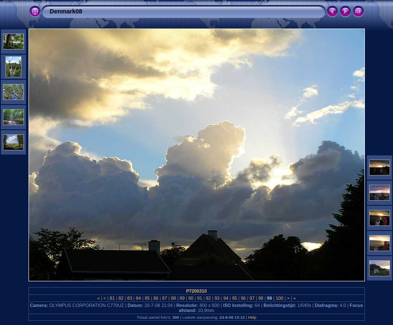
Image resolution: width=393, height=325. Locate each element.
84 (138, 298)
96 (243, 298)
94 (225, 298)
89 (182, 298)
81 (112, 298)
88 (173, 298)
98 (261, 298)
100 (279, 298)
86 (156, 298)
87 (165, 298)
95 (234, 298)
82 (121, 298)
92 (208, 298)
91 (199, 298)
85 (147, 298)
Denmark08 (66, 11)
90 (191, 298)
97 (252, 298)
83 (129, 298)
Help (252, 317)
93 (217, 298)
